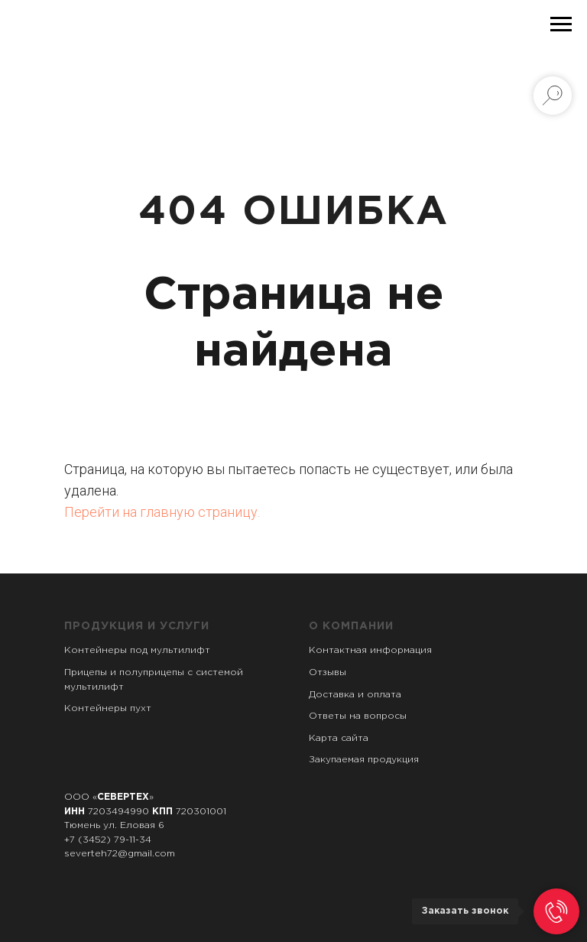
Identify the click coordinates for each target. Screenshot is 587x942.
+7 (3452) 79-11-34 (107, 840)
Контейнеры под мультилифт (137, 650)
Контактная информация (370, 650)
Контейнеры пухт (107, 708)
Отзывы (327, 672)
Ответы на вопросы (358, 716)
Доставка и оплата (355, 694)
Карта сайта (338, 738)
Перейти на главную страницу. (162, 512)
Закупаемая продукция (364, 759)
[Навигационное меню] (561, 24)
